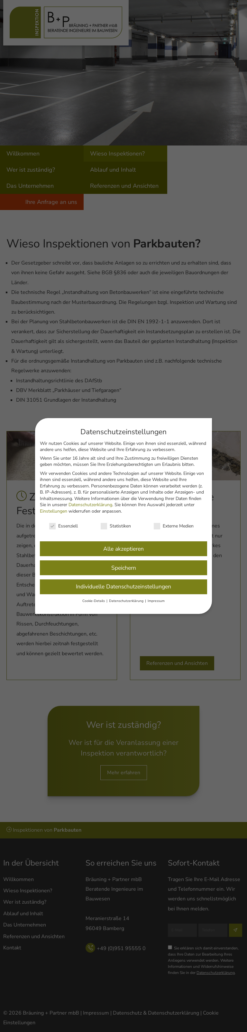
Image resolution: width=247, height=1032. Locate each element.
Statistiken (116, 519)
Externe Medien (174, 519)
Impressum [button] (156, 594)
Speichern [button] (123, 561)
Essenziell (63, 519)
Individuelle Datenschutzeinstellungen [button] (123, 580)
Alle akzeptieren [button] (123, 542)
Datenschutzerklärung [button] (126, 594)
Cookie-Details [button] (94, 594)
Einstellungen (53, 504)
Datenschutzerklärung (90, 498)
